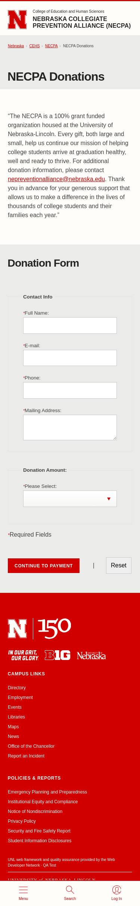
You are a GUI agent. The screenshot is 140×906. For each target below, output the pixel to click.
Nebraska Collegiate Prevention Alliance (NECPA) (82, 22)
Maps (13, 726)
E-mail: (31, 345)
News (13, 736)
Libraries (16, 717)
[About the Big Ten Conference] (57, 655)
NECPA (51, 46)
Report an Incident (26, 756)
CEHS (34, 46)
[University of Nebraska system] (91, 655)
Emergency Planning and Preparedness (47, 792)
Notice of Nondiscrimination (35, 811)
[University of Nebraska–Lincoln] (17, 628)
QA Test (49, 865)
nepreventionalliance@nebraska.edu (56, 179)
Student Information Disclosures (39, 840)
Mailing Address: (42, 410)
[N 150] (54, 628)
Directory (17, 687)
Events (15, 707)
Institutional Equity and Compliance (43, 801)
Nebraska (16, 46)
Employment (20, 697)
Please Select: (40, 486)
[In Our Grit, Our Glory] (23, 655)
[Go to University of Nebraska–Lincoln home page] (17, 19)
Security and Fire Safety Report (39, 831)
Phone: (32, 378)
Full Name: (36, 313)
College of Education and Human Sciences (69, 11)
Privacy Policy (22, 821)
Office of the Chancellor (31, 746)
